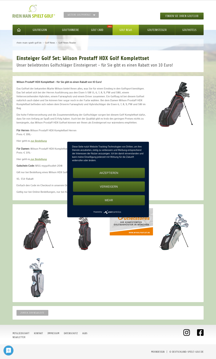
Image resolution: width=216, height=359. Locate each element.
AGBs (84, 333)
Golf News (126, 30)
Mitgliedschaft (21, 333)
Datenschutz (71, 333)
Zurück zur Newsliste (32, 312)
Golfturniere (70, 30)
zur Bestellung (39, 140)
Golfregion (40, 30)
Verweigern (109, 186)
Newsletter (19, 337)
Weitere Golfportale (79, 14)
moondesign (158, 351)
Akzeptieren (108, 173)
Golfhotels (189, 30)
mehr (109, 200)
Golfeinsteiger (157, 30)
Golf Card (97, 30)
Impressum (53, 333)
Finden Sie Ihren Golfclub (181, 16)
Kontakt (38, 333)
